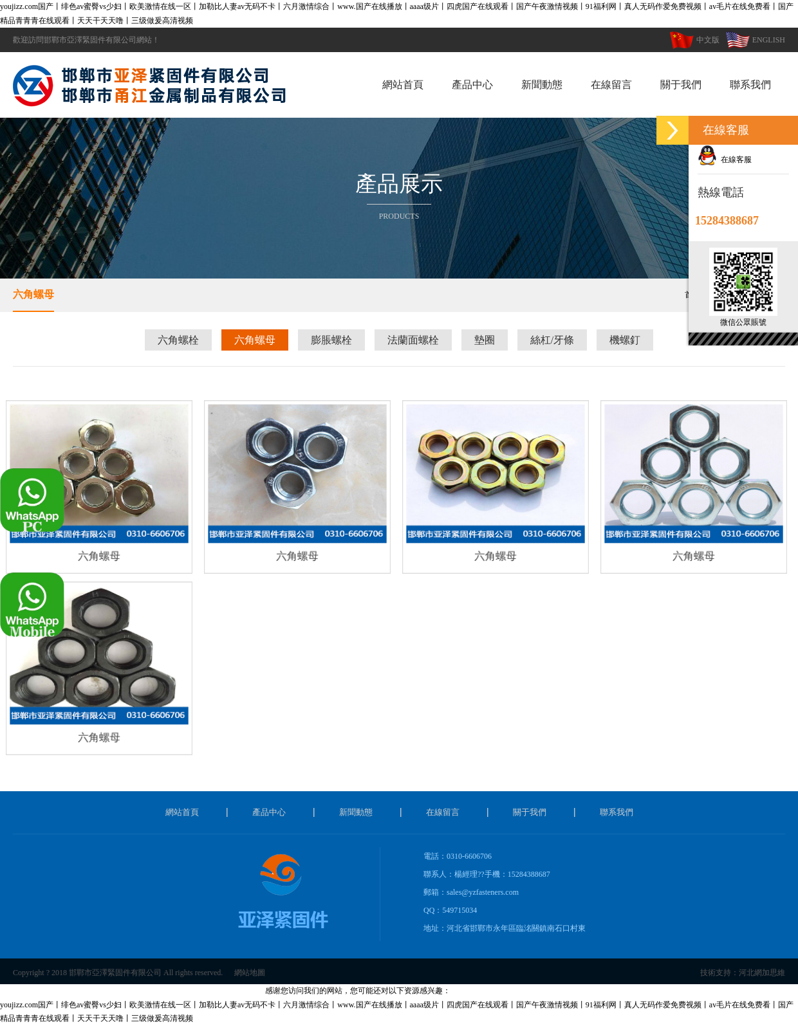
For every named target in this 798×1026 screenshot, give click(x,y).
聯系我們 (750, 84)
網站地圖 (249, 972)
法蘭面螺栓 (413, 339)
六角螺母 (33, 294)
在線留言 (611, 84)
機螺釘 (624, 339)
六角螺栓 (178, 339)
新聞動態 (541, 84)
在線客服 (725, 159)
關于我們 (680, 84)
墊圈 (484, 339)
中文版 (694, 39)
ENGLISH (755, 39)
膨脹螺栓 (331, 339)
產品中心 (472, 84)
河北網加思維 (762, 972)
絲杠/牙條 (552, 339)
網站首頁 (402, 84)
